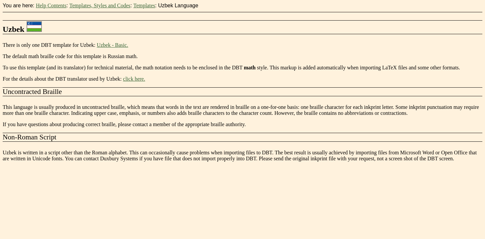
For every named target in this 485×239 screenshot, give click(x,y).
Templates (144, 5)
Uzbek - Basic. (112, 45)
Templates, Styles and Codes (100, 5)
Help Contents (51, 5)
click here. (134, 79)
